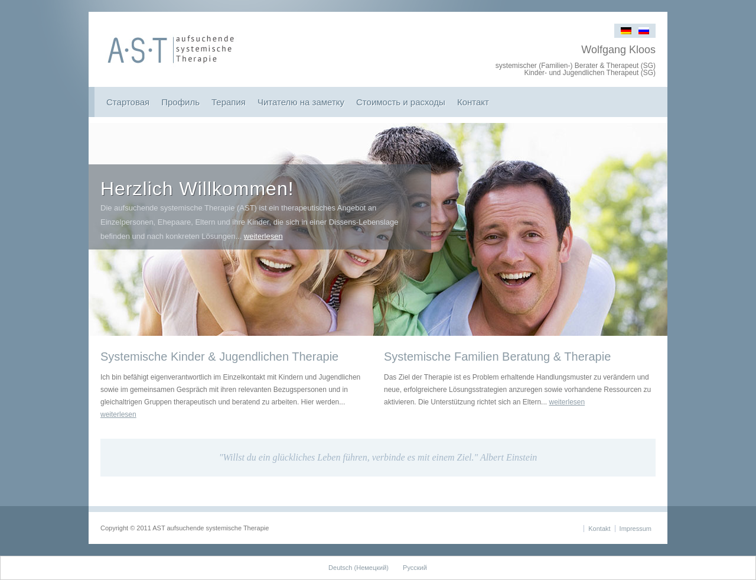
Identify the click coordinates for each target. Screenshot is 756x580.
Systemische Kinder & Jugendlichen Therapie (219, 356)
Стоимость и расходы (400, 102)
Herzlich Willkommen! (197, 188)
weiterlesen (263, 236)
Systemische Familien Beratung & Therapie (497, 356)
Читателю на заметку (301, 102)
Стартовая (127, 102)
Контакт (473, 102)
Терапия (228, 102)
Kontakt (599, 528)
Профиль (180, 102)
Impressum (635, 528)
